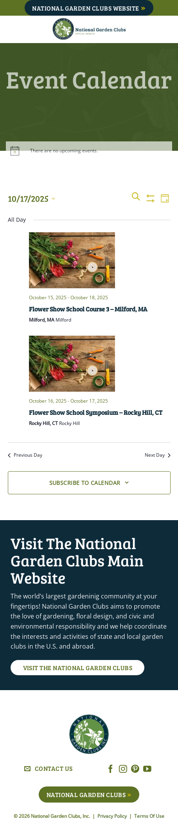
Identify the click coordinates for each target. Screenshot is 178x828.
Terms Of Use (149, 816)
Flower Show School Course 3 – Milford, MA (88, 309)
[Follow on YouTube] (147, 769)
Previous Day (25, 455)
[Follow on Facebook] (110, 769)
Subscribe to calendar (84, 482)
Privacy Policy (112, 816)
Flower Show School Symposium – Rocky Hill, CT (95, 412)
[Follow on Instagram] (123, 769)
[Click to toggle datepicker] (31, 198)
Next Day (158, 455)
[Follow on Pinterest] (135, 769)
